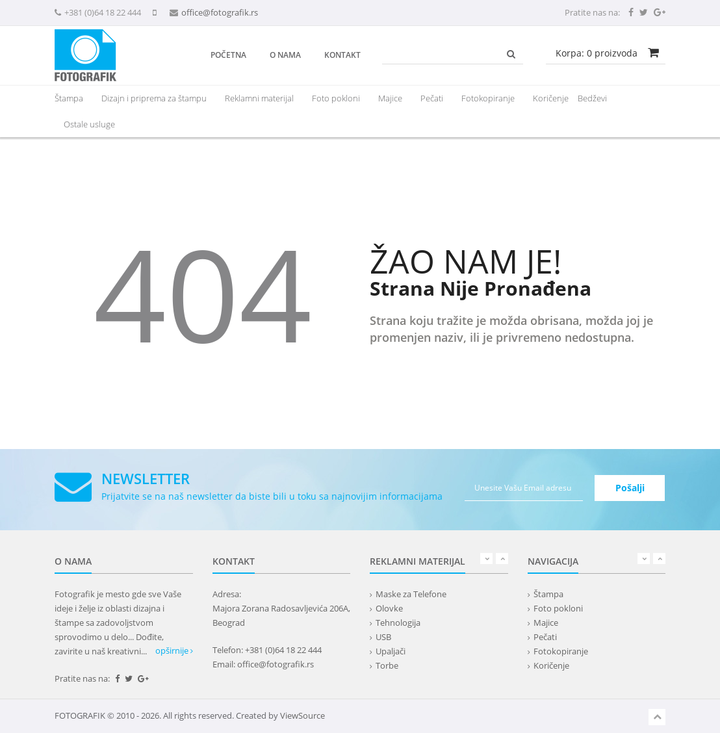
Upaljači (390, 651)
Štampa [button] (69, 98)
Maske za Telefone (411, 594)
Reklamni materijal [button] (259, 98)
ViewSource (302, 715)
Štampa (548, 594)
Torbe (387, 665)
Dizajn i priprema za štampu (154, 98)
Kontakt (342, 54)
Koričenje (551, 98)
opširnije (174, 650)
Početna (228, 54)
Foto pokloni (336, 98)
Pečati (431, 98)
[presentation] (259, 98)
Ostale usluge (89, 124)
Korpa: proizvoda (596, 53)
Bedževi (592, 98)
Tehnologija (398, 622)
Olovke (389, 608)
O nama (285, 54)
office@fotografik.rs (219, 12)
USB (383, 637)
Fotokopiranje (488, 98)
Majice (390, 98)
